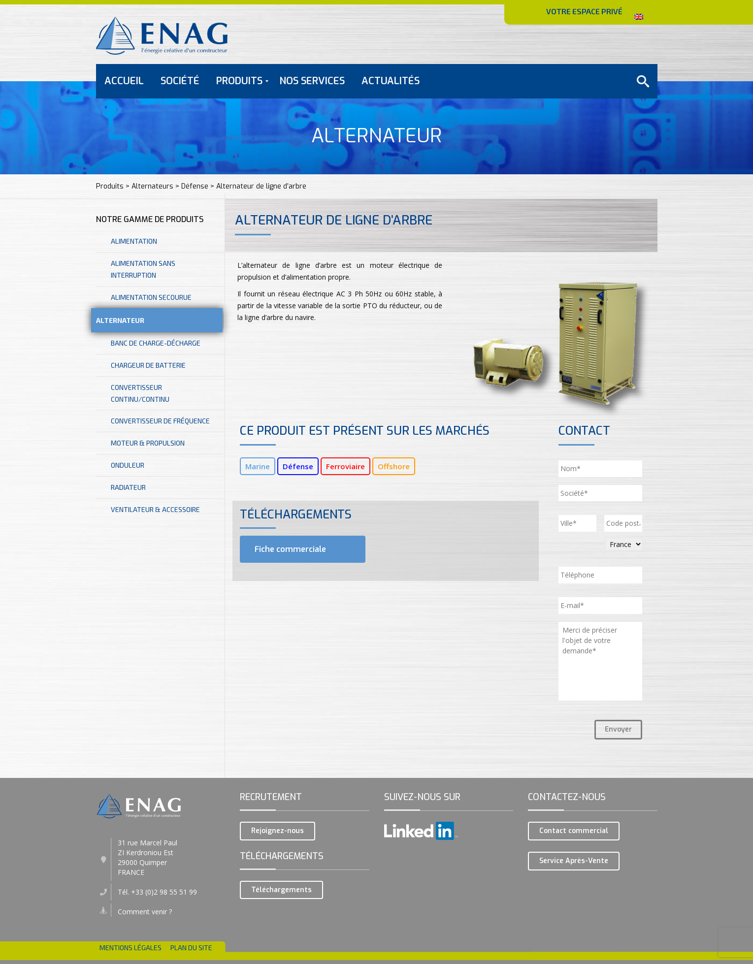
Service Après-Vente (573, 861)
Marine (257, 466)
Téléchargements (281, 890)
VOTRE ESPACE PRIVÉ (584, 11)
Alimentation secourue (151, 297)
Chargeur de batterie (148, 365)
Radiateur (128, 487)
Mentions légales (130, 947)
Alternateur (120, 320)
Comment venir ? (145, 911)
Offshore (394, 466)
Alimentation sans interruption (143, 269)
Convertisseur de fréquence (160, 421)
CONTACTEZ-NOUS (607, 43)
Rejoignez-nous (277, 830)
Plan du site (191, 947)
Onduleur (127, 465)
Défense (298, 466)
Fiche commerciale (289, 549)
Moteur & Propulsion (148, 443)
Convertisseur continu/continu (140, 393)
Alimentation (134, 241)
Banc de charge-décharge (155, 343)
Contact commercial (573, 830)
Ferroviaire (345, 466)
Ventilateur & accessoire (155, 509)
